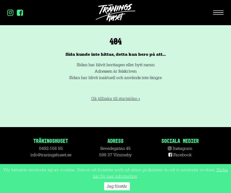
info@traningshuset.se (50, 155)
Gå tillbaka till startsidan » (115, 98)
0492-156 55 (51, 148)
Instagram (180, 148)
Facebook (180, 155)
